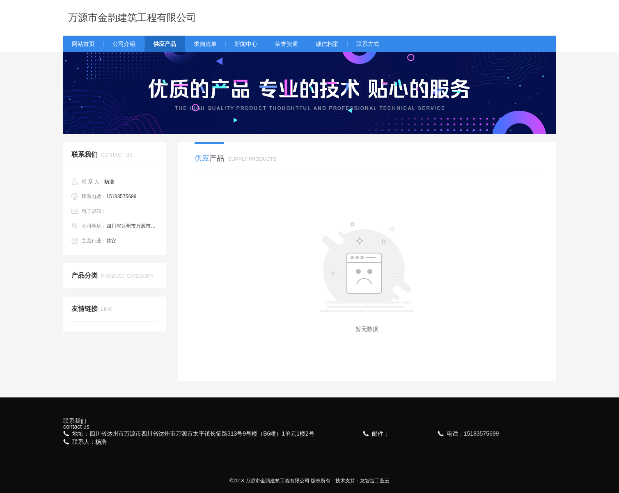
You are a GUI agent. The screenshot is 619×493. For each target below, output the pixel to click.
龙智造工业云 (375, 481)
